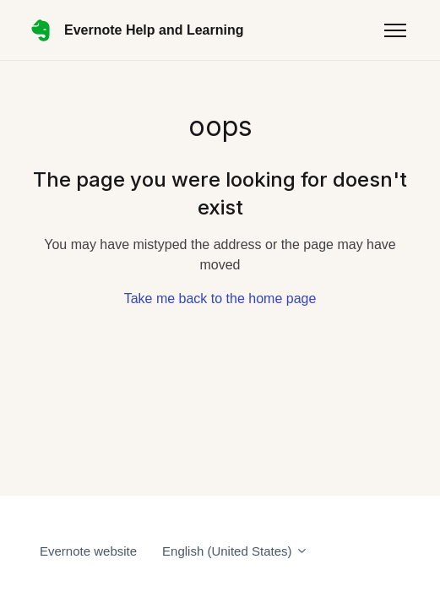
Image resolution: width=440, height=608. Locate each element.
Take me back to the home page (220, 298)
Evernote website (88, 551)
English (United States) (235, 551)
